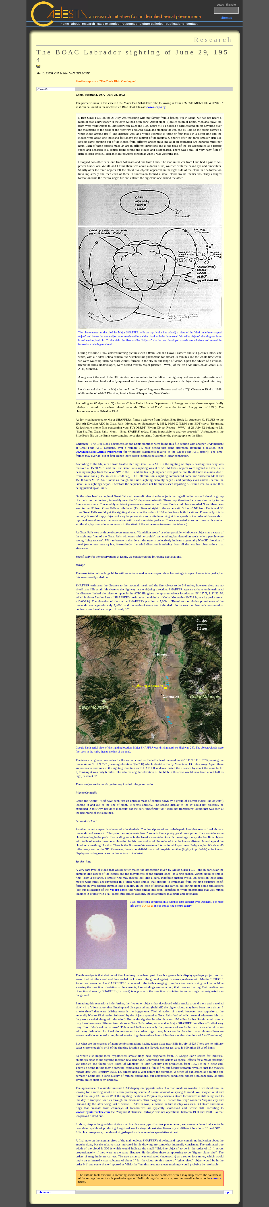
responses (129, 23)
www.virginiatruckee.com (93, 1112)
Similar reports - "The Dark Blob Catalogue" (106, 81)
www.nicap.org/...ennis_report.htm (99, 451)
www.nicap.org (155, 107)
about (75, 23)
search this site (226, 4)
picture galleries (151, 23)
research (88, 23)
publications (175, 23)
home (65, 23)
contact (191, 23)
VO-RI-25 (147, 905)
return (46, 1192)
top (227, 1192)
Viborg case (118, 889)
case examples (108, 23)
